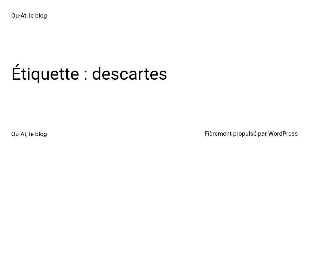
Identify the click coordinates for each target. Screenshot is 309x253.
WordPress (283, 133)
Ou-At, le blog (29, 15)
